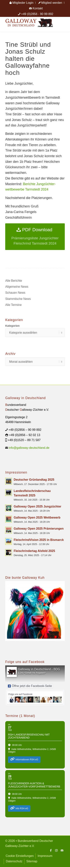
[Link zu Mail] (62, 850)
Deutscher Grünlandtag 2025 (34, 479)
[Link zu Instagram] (56, 850)
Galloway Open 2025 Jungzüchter (37, 506)
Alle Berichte (13, 280)
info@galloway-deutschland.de (29, 447)
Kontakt (36, 8)
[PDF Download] (35, 236)
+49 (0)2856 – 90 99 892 (25, 429)
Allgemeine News (16, 286)
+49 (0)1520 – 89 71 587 (24, 440)
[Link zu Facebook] (51, 850)
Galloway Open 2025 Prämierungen (39, 528)
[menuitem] (21, 3)
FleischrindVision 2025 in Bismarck (39, 539)
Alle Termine (13, 304)
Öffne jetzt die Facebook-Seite (30, 686)
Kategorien (12, 325)
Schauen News (15, 292)
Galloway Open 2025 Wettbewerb (37, 517)
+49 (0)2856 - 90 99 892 (37, 14)
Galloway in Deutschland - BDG (39, 669)
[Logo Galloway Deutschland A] (29, 24)
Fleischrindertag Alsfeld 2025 (34, 550)
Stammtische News (18, 298)
